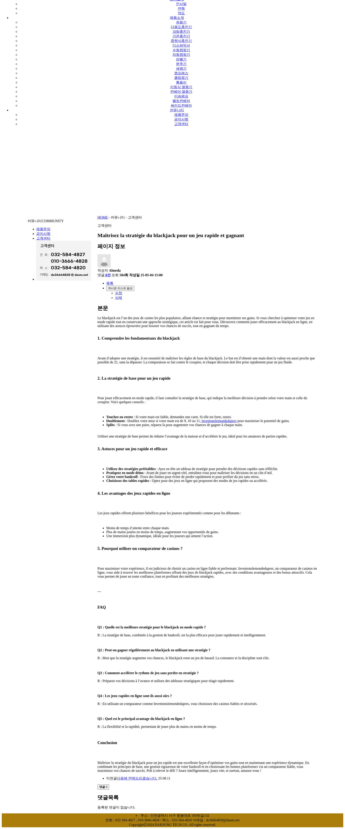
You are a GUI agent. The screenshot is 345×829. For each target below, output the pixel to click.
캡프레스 (181, 73)
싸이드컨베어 (181, 105)
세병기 (181, 68)
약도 (181, 13)
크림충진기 (181, 31)
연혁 (181, 8)
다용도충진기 (181, 27)
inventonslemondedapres (219, 421)
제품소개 (177, 18)
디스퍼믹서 (181, 45)
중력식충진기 (181, 41)
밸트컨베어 (181, 101)
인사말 (181, 4)
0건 (108, 275)
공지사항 (181, 119)
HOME (102, 217)
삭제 (118, 298)
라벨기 (181, 59)
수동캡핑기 (181, 50)
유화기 (181, 22)
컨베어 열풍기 (181, 91)
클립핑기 (181, 78)
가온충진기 (181, 36)
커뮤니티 (177, 110)
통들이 (181, 82)
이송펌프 (181, 96)
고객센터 (181, 124)
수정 (118, 293)
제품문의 (181, 115)
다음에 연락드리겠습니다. (137, 778)
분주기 (181, 64)
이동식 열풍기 (181, 87)
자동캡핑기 (181, 55)
